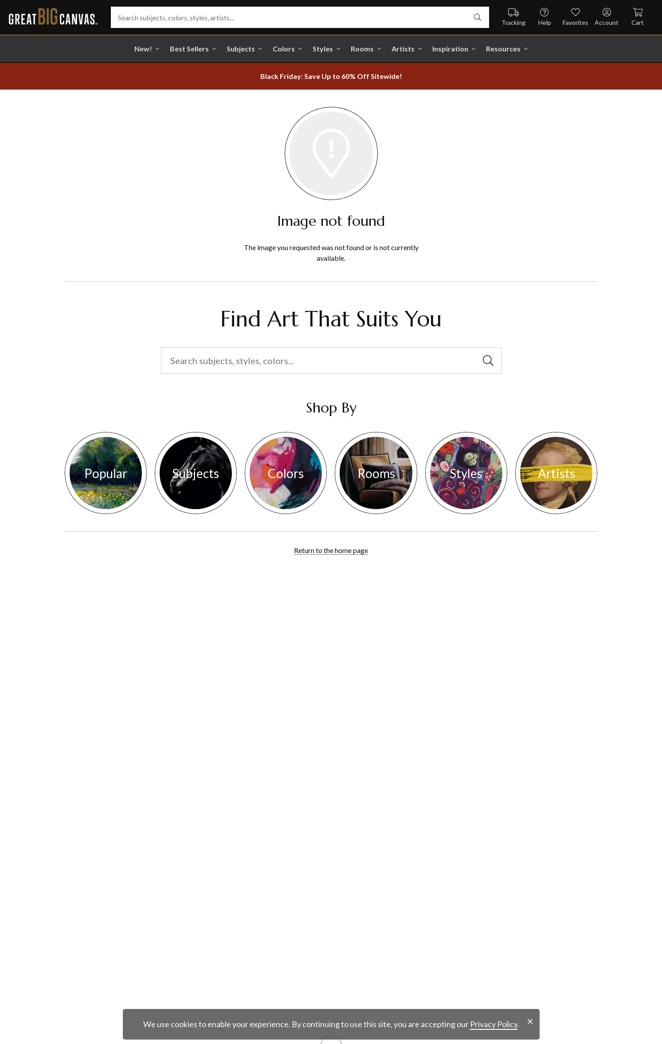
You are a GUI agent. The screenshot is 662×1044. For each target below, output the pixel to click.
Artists (403, 48)
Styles (323, 48)
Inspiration (450, 48)
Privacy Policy (493, 1024)
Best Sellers (189, 48)
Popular (105, 473)
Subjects (241, 48)
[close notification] (530, 1021)
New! (143, 48)
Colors (284, 48)
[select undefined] (478, 17)
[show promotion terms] (331, 76)
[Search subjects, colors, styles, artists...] (300, 17)
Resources (503, 48)
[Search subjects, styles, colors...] (331, 360)
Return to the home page (331, 550)
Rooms (362, 48)
